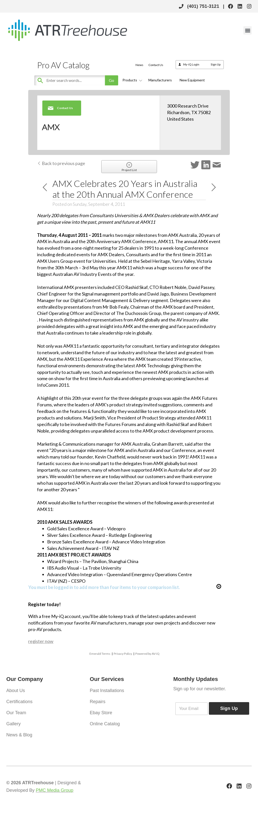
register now (40, 641)
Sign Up (216, 64)
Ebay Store (101, 712)
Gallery (13, 723)
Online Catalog (105, 723)
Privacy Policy (123, 654)
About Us (15, 690)
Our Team (16, 712)
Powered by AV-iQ (147, 654)
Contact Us (155, 65)
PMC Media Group (54, 790)
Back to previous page (61, 163)
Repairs (97, 701)
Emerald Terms (99, 654)
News (139, 65)
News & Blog (19, 734)
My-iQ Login (191, 64)
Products (131, 80)
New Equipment (192, 80)
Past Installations (107, 690)
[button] (247, 30)
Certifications (19, 701)
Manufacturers (160, 80)
